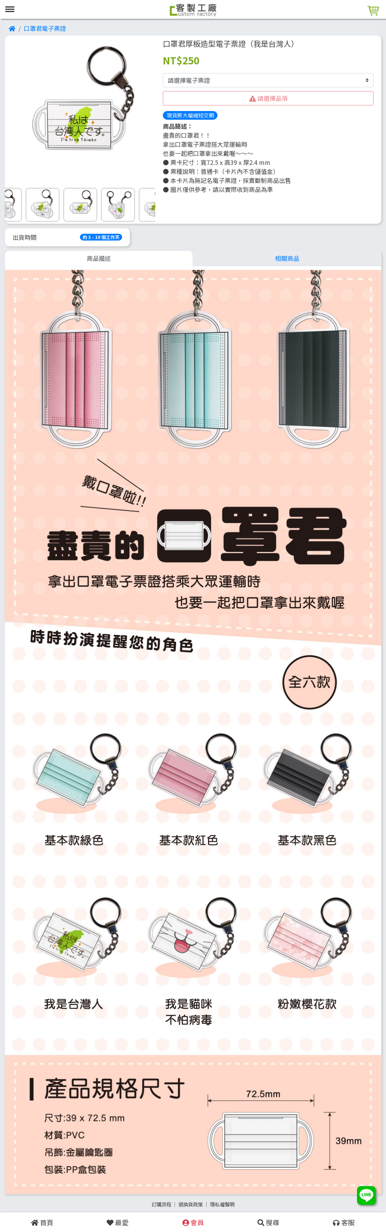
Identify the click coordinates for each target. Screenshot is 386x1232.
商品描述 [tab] (99, 258)
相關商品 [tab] (287, 258)
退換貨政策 (190, 1204)
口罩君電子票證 (45, 28)
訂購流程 (161, 1204)
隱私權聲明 (222, 1204)
